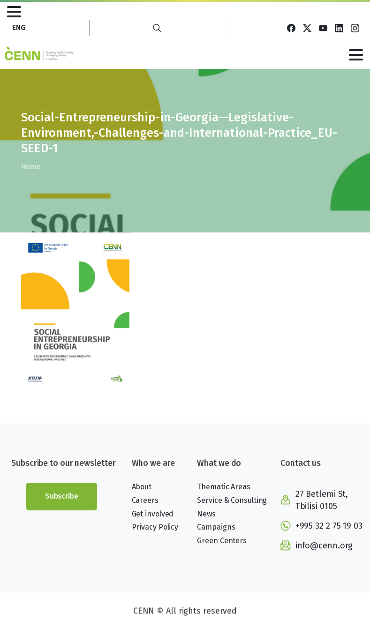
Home (31, 166)
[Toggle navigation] (14, 12)
